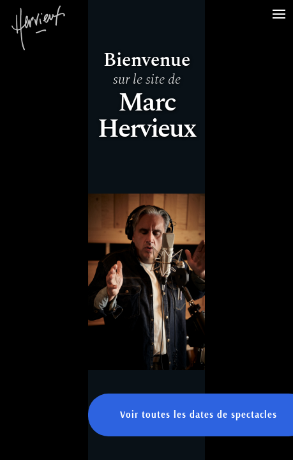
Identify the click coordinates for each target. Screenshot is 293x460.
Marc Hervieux (38, 38)
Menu (283, 7)
